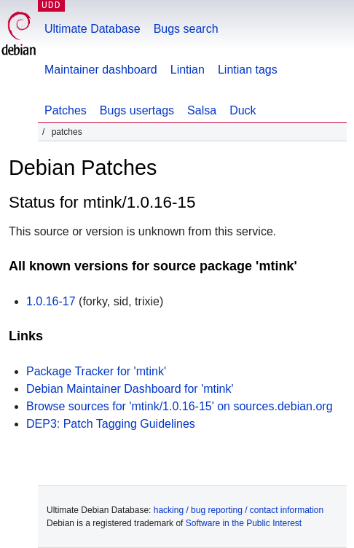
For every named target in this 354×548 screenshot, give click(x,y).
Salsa (201, 110)
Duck (242, 110)
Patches (65, 110)
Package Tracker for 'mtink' (96, 371)
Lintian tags (248, 69)
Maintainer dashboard (100, 69)
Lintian (187, 69)
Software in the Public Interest (244, 523)
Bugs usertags (137, 110)
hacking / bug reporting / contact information (238, 510)
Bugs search (186, 29)
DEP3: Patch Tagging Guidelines (110, 424)
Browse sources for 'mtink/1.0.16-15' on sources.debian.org (179, 406)
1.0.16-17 (51, 301)
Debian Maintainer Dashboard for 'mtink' (129, 389)
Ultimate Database (92, 29)
